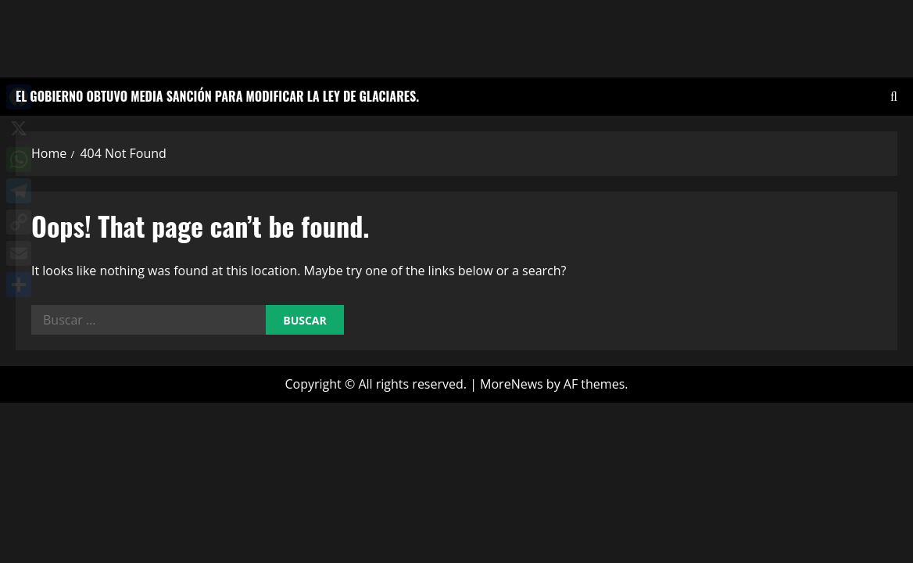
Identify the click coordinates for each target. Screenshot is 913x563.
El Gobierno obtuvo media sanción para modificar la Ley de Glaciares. (217, 96)
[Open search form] (893, 96)
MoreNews (511, 384)
